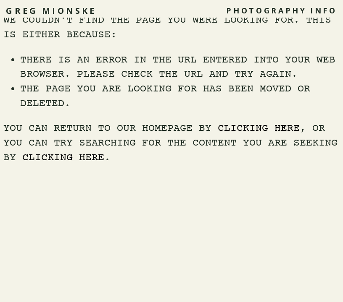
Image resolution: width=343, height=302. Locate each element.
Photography (266, 10)
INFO (323, 10)
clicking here (259, 128)
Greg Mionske (51, 10)
